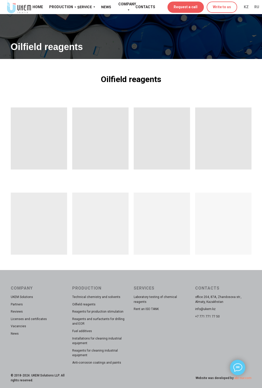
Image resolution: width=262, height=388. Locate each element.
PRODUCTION (61, 7)
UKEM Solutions (22, 297)
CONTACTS (145, 7)
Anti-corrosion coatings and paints (96, 362)
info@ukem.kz (205, 309)
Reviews (17, 311)
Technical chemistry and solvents (96, 297)
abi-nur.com (242, 378)
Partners (17, 304)
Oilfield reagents (84, 304)
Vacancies (18, 326)
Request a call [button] (185, 7)
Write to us (222, 7)
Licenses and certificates (29, 319)
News (15, 333)
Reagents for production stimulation (97, 311)
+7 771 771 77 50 (207, 316)
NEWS (106, 7)
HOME (38, 7)
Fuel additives (82, 331)
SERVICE (84, 7)
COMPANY (127, 4)
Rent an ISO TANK (146, 309)
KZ (246, 7)
